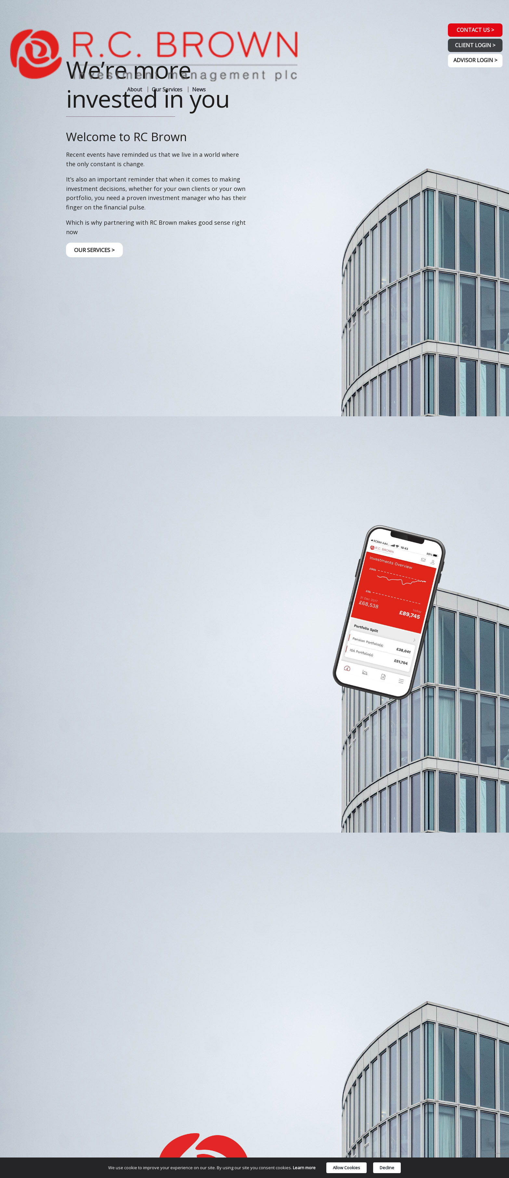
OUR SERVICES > (96, 250)
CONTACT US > (472, 30)
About (134, 27)
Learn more (304, 1168)
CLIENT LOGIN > (472, 48)
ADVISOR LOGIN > (472, 66)
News (199, 27)
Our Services (167, 27)
